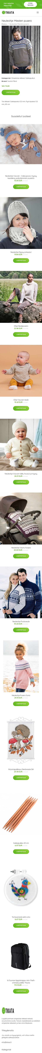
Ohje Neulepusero (21, 326)
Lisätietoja (10, 92)
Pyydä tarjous (30, 4)
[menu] (37, 12)
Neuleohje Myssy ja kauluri (21, 252)
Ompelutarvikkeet (18, 78)
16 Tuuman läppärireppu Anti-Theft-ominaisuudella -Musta (21, 981)
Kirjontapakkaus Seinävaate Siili (21, 769)
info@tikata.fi (7, 1042)
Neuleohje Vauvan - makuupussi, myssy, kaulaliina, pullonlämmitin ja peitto (21, 177)
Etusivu (4, 24)
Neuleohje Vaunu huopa (21, 548)
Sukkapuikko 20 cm (21, 843)
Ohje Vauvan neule (21, 400)
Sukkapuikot (30, 78)
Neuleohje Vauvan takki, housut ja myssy (21, 474)
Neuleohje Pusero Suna (21, 695)
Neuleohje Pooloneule (21, 621)
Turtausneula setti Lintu (21, 917)
